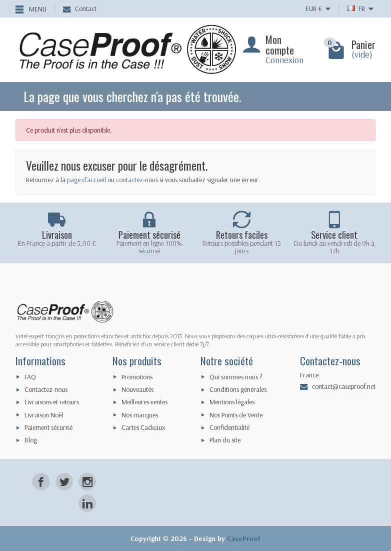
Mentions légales (232, 401)
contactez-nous (137, 179)
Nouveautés (138, 389)
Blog (30, 439)
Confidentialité (230, 427)
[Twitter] (64, 481)
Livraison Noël (43, 414)
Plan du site (225, 439)
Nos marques (140, 414)
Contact (79, 8)
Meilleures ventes (145, 401)
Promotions (137, 376)
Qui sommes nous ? (236, 376)
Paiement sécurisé (48, 427)
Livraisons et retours (51, 401)
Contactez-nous (46, 389)
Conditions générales (238, 389)
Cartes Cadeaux (143, 427)
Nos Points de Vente (236, 414)
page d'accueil (86, 179)
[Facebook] (41, 481)
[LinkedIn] (87, 503)
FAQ (30, 376)
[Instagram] (87, 481)
